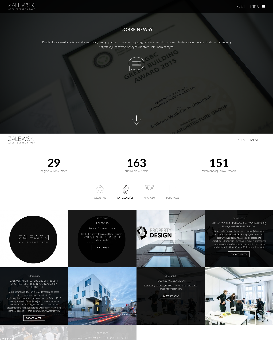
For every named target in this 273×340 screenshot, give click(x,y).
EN (243, 6)
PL (238, 6)
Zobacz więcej (102, 247)
